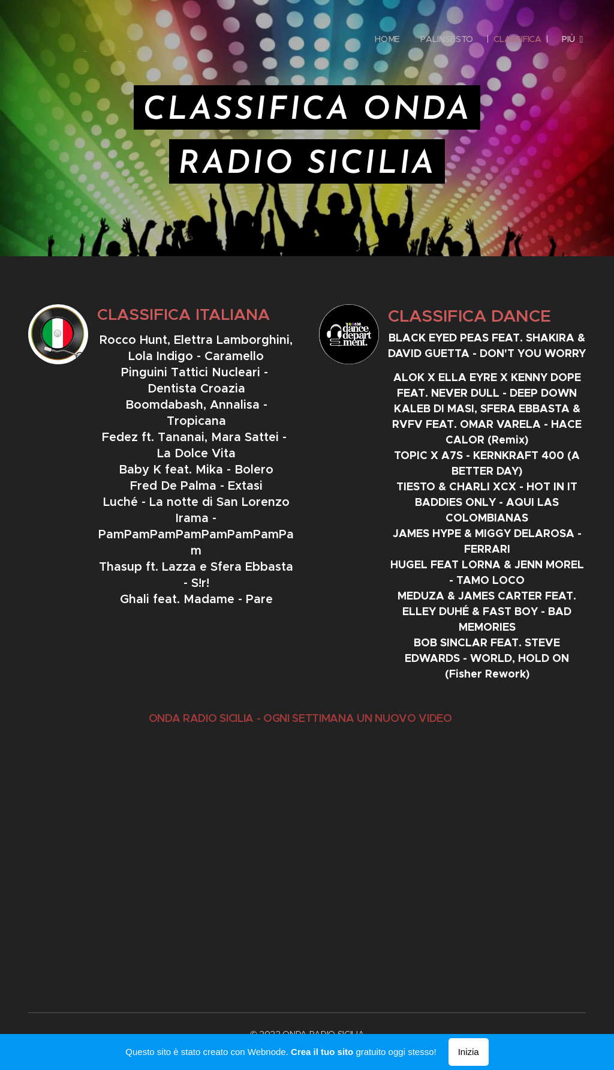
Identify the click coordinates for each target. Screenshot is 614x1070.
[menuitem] (386, 39)
